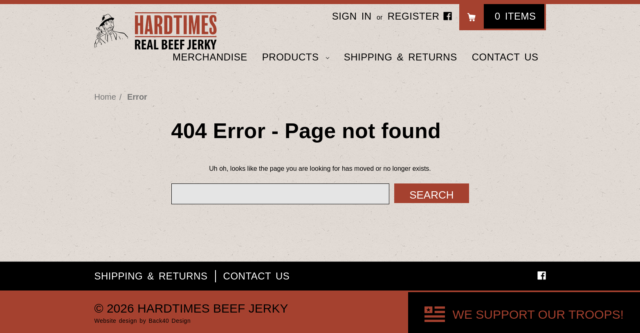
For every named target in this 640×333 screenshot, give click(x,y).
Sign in (352, 16)
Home (105, 96)
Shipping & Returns (400, 57)
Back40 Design (170, 320)
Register (414, 16)
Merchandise (210, 57)
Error (137, 96)
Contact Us (505, 57)
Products (295, 57)
